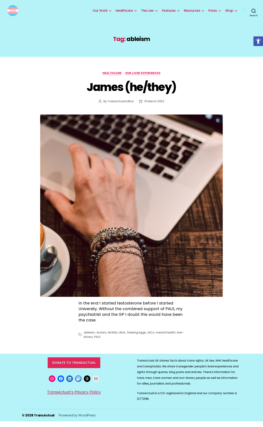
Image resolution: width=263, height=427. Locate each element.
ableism (89, 338)
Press (212, 13)
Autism (102, 338)
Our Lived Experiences (143, 78)
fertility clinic (117, 338)
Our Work (100, 13)
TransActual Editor (120, 107)
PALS (104, 342)
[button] (258, 41)
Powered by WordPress (77, 421)
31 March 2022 (154, 107)
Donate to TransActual (74, 368)
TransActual (44, 421)
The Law (147, 13)
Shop (229, 13)
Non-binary (92, 342)
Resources (192, 13)
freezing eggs (137, 338)
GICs (151, 338)
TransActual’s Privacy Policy (74, 397)
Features (169, 13)
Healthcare (124, 13)
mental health (167, 338)
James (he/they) (131, 92)
